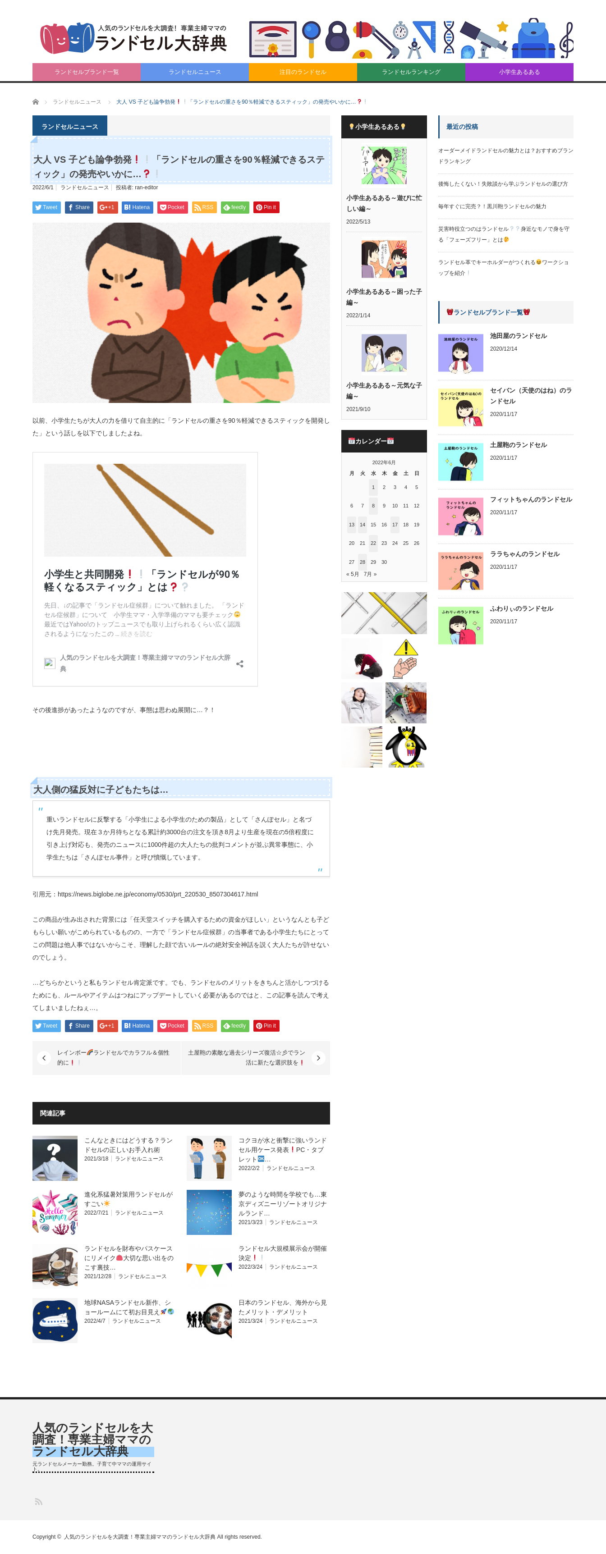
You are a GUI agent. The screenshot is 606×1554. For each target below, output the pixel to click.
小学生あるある (519, 72)
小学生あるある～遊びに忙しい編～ (384, 203)
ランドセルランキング (411, 72)
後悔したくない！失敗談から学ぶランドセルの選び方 (503, 184)
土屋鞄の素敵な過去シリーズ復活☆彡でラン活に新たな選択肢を (246, 1057)
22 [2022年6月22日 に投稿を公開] (373, 543)
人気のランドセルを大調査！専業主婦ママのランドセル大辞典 (92, 1439)
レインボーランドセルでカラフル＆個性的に (113, 1057)
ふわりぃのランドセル (521, 608)
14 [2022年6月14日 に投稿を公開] (362, 524)
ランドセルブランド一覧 (87, 72)
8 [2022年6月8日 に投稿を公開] (373, 505)
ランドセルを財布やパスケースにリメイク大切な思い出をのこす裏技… (129, 1258)
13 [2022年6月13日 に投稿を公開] (351, 524)
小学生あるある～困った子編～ (384, 297)
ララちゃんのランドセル (525, 554)
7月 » (370, 574)
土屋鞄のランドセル (518, 444)
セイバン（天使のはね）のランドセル (531, 396)
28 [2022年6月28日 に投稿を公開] (362, 562)
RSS (38, 1501)
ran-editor (146, 187)
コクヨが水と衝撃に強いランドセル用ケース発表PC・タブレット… (283, 1150)
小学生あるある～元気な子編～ (384, 391)
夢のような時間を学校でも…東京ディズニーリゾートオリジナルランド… (283, 1204)
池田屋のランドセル (518, 335)
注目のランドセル (303, 72)
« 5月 (352, 574)
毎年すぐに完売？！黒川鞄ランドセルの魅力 (492, 206)
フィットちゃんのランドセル (531, 499)
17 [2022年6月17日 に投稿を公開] (395, 524)
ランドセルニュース (195, 72)
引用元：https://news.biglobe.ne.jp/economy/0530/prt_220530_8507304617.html (145, 894)
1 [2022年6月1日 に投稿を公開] (373, 487)
